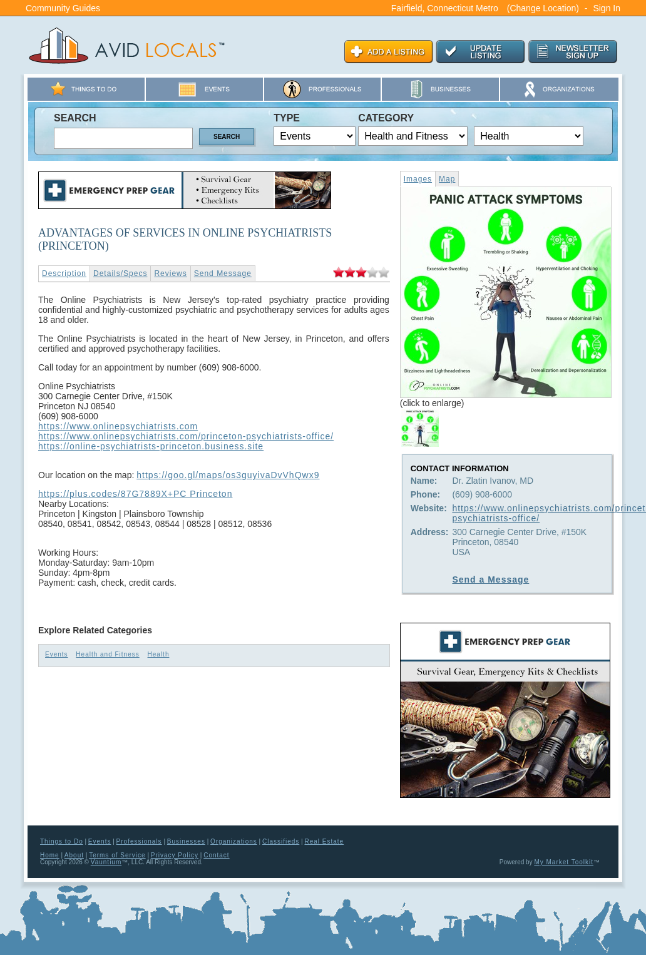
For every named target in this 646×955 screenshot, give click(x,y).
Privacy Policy (174, 855)
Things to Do (61, 841)
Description (64, 273)
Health (159, 654)
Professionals (139, 841)
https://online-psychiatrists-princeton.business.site (151, 446)
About (74, 855)
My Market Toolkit (563, 862)
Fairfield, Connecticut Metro (444, 8)
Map (447, 179)
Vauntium (106, 862)
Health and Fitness (107, 654)
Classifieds (280, 841)
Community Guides (63, 8)
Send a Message (490, 580)
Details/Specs (120, 273)
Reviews (170, 273)
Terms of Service (117, 855)
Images (418, 179)
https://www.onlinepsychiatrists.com (118, 426)
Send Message (223, 273)
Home (49, 855)
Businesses (186, 841)
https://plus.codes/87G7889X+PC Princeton (135, 494)
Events (56, 654)
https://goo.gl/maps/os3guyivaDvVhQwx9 (227, 475)
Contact (216, 855)
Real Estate (324, 841)
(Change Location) (543, 8)
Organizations (233, 841)
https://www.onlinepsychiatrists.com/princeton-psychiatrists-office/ (186, 436)
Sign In (606, 8)
